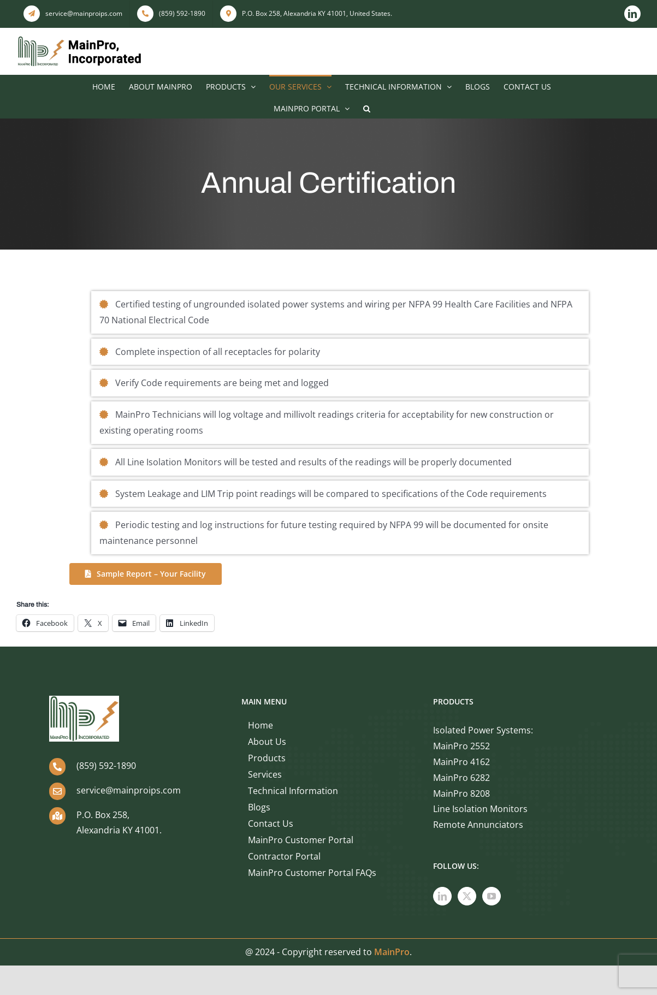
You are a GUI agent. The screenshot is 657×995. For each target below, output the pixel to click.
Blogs (259, 807)
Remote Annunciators (478, 825)
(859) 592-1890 (106, 766)
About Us (267, 741)
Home (260, 725)
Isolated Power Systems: (483, 730)
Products (267, 758)
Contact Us (270, 823)
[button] (366, 108)
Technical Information (293, 790)
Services (265, 774)
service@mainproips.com (128, 790)
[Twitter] (467, 896)
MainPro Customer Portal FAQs (312, 872)
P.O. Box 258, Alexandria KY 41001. (119, 823)
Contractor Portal (284, 856)
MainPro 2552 (461, 746)
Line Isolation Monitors (480, 809)
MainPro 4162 (461, 762)
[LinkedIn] (442, 896)
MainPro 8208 (461, 793)
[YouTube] (491, 896)
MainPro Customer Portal (300, 840)
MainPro (392, 952)
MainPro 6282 (461, 778)
